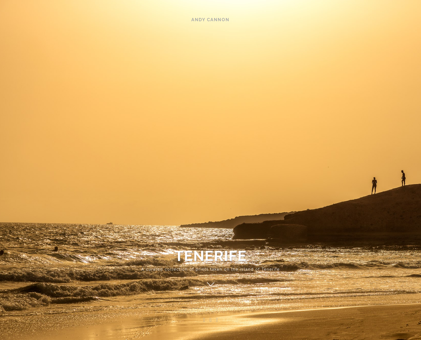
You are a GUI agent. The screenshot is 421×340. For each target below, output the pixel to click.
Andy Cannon (210, 19)
